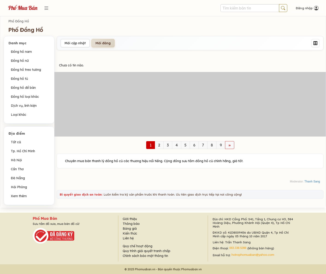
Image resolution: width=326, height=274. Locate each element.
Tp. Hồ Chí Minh (23, 151)
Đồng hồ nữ (20, 61)
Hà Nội (16, 160)
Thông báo (131, 224)
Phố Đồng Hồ (18, 21)
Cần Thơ (17, 169)
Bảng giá (130, 228)
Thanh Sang (312, 181)
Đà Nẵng (18, 178)
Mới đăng (103, 43)
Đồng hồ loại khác (25, 97)
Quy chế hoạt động (137, 246)
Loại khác (18, 115)
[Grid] (315, 43)
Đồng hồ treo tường (26, 70)
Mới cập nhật (75, 43)
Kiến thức (130, 233)
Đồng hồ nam (21, 52)
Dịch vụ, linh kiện (24, 106)
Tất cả (16, 142)
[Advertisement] (190, 104)
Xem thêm (19, 196)
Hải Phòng (19, 187)
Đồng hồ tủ (19, 79)
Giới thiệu (130, 219)
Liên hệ (128, 238)
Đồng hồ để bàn (23, 88)
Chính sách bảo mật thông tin (145, 256)
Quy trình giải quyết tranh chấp (146, 251)
